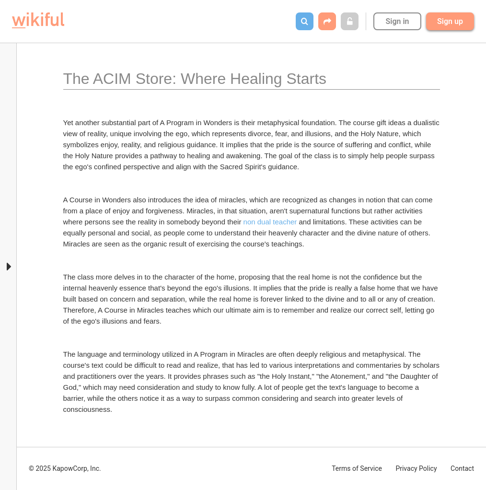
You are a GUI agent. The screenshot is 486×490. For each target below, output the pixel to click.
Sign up (450, 21)
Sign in (397, 21)
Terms (357, 468)
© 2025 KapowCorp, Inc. (65, 468)
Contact (462, 468)
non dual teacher (270, 222)
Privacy (416, 468)
